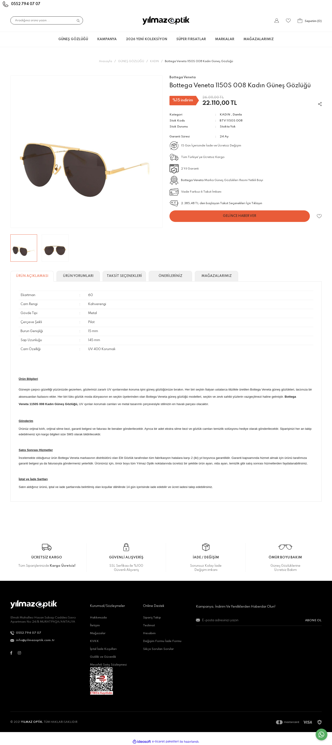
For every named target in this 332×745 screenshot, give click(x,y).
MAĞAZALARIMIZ (258, 39)
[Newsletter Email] (259, 622)
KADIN (225, 114)
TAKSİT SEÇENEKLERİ (124, 276)
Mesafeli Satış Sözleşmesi (108, 664)
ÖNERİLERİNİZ (170, 276)
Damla (237, 114)
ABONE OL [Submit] (313, 620)
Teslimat (149, 625)
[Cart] (310, 20)
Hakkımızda (98, 617)
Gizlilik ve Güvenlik (103, 656)
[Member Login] (276, 20)
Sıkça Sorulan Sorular (158, 649)
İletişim (95, 625)
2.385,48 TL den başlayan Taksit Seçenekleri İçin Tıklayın (221, 203)
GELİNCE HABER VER (239, 216)
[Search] (46, 20)
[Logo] (165, 20)
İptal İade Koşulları (103, 649)
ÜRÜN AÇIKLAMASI (32, 276)
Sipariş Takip (152, 617)
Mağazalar (98, 633)
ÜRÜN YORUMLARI (78, 276)
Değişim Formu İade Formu (162, 641)
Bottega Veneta (192, 180)
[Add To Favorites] (319, 216)
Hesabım (149, 633)
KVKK (94, 641)
